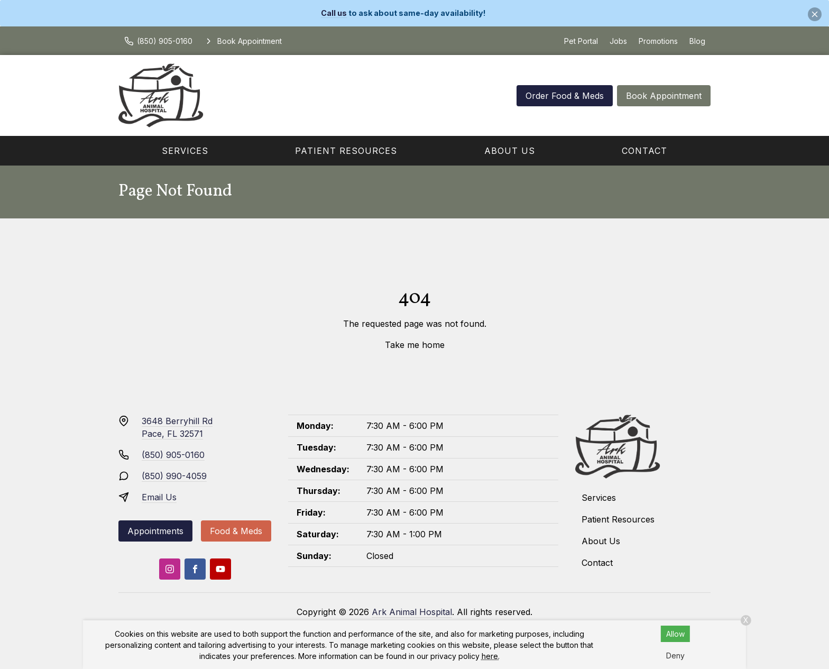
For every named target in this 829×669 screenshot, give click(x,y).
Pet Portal (581, 40)
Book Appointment (664, 95)
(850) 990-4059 (174, 476)
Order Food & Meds (565, 95)
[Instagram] (169, 569)
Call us (334, 12)
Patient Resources (346, 150)
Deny (675, 655)
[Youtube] (220, 569)
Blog (697, 40)
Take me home (415, 345)
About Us (509, 150)
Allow (675, 633)
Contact (644, 150)
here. (491, 656)
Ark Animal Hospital (412, 612)
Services (185, 150)
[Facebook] (195, 569)
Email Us (159, 497)
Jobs (618, 40)
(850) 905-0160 (173, 455)
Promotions (658, 40)
